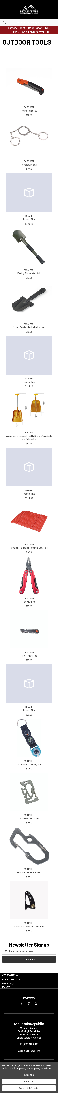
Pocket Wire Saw (29, 165)
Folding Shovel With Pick (29, 273)
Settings (29, 1074)
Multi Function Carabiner (29, 872)
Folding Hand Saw (29, 111)
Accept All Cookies (29, 1088)
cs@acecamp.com (30, 1050)
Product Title (29, 219)
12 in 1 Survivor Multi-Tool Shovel (29, 327)
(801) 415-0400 (30, 1044)
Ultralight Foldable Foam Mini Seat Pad (29, 548)
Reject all (29, 1081)
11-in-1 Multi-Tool (29, 656)
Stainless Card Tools (29, 818)
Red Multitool (29, 602)
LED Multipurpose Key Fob (29, 764)
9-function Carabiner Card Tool (29, 926)
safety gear (29, 51)
